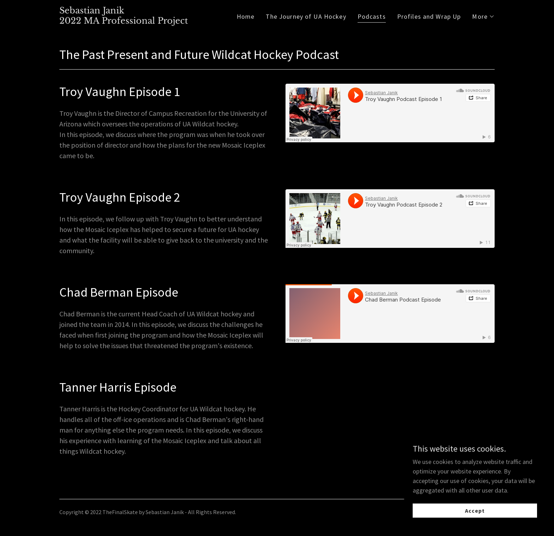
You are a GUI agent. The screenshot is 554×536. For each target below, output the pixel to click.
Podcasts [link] (372, 16)
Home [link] (246, 16)
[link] (123, 21)
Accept (475, 510)
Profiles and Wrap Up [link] (429, 16)
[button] (483, 16)
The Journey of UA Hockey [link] (306, 16)
